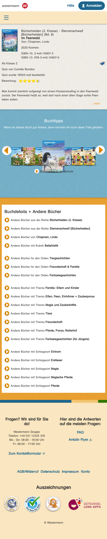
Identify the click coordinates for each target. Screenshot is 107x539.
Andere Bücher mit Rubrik (34, 245)
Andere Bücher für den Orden (40, 258)
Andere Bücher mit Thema (45, 288)
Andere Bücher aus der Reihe (46, 220)
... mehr (95, 103)
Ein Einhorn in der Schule (56, 171)
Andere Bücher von (34, 237)
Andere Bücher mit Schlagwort (36, 351)
